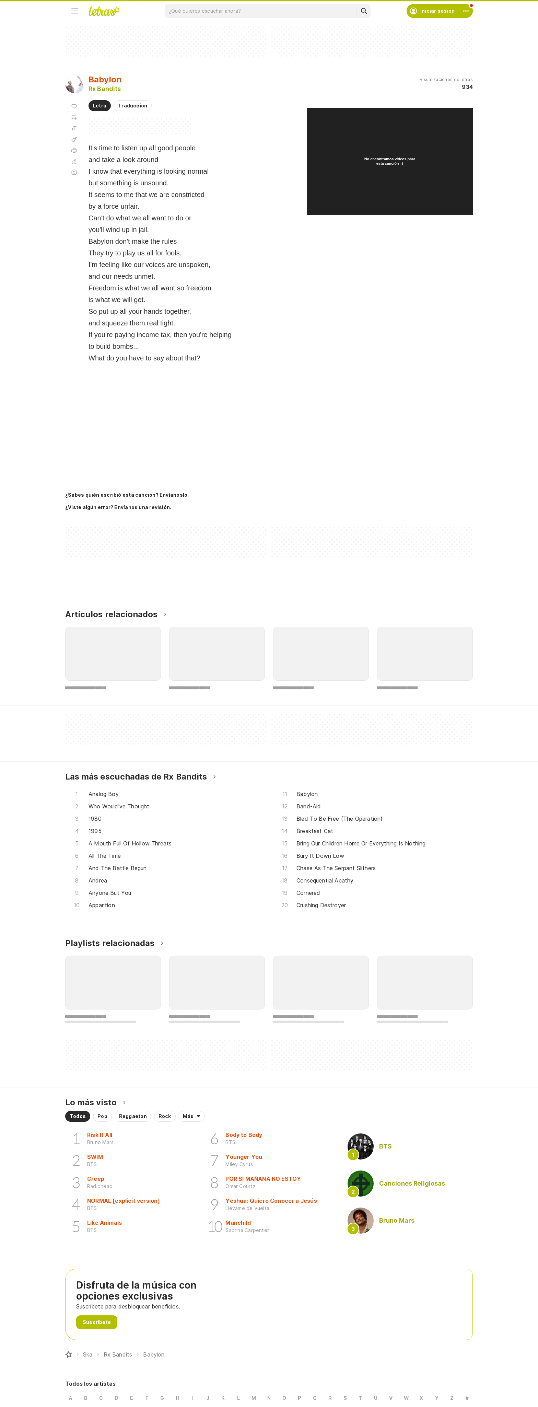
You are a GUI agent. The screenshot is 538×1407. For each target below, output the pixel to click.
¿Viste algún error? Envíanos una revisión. (118, 507)
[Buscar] (364, 11)
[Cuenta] (466, 11)
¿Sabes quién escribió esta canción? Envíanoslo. (127, 495)
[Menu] (74, 11)
